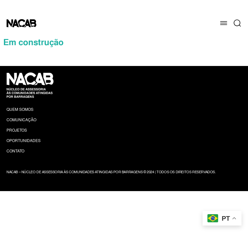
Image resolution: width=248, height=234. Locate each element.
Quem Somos (19, 109)
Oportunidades (23, 140)
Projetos (16, 130)
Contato (15, 151)
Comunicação (21, 120)
